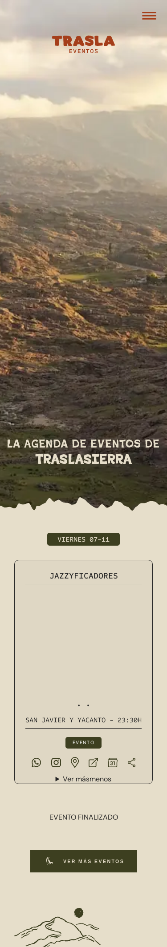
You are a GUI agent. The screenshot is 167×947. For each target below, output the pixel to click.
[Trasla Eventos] (84, 45)
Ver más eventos (83, 861)
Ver (87, 779)
